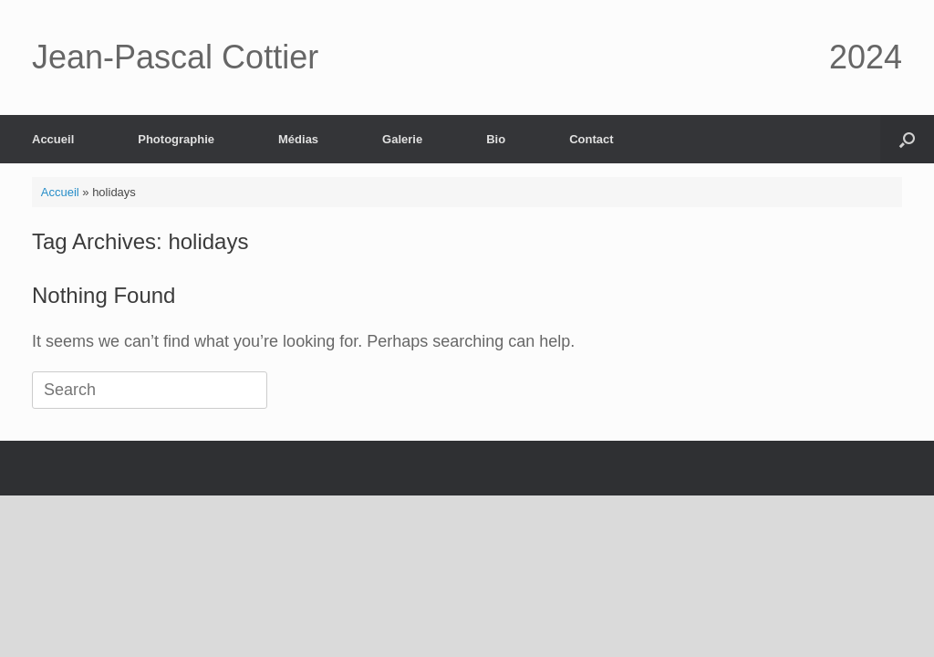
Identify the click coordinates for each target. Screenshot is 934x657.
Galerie (402, 139)
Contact (591, 139)
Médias (298, 139)
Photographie (176, 139)
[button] (907, 139)
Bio (495, 139)
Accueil (53, 139)
